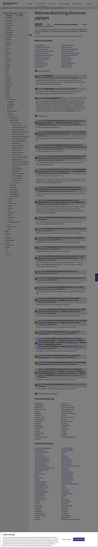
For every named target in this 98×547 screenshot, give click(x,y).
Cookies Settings (66, 541)
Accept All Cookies (79, 541)
